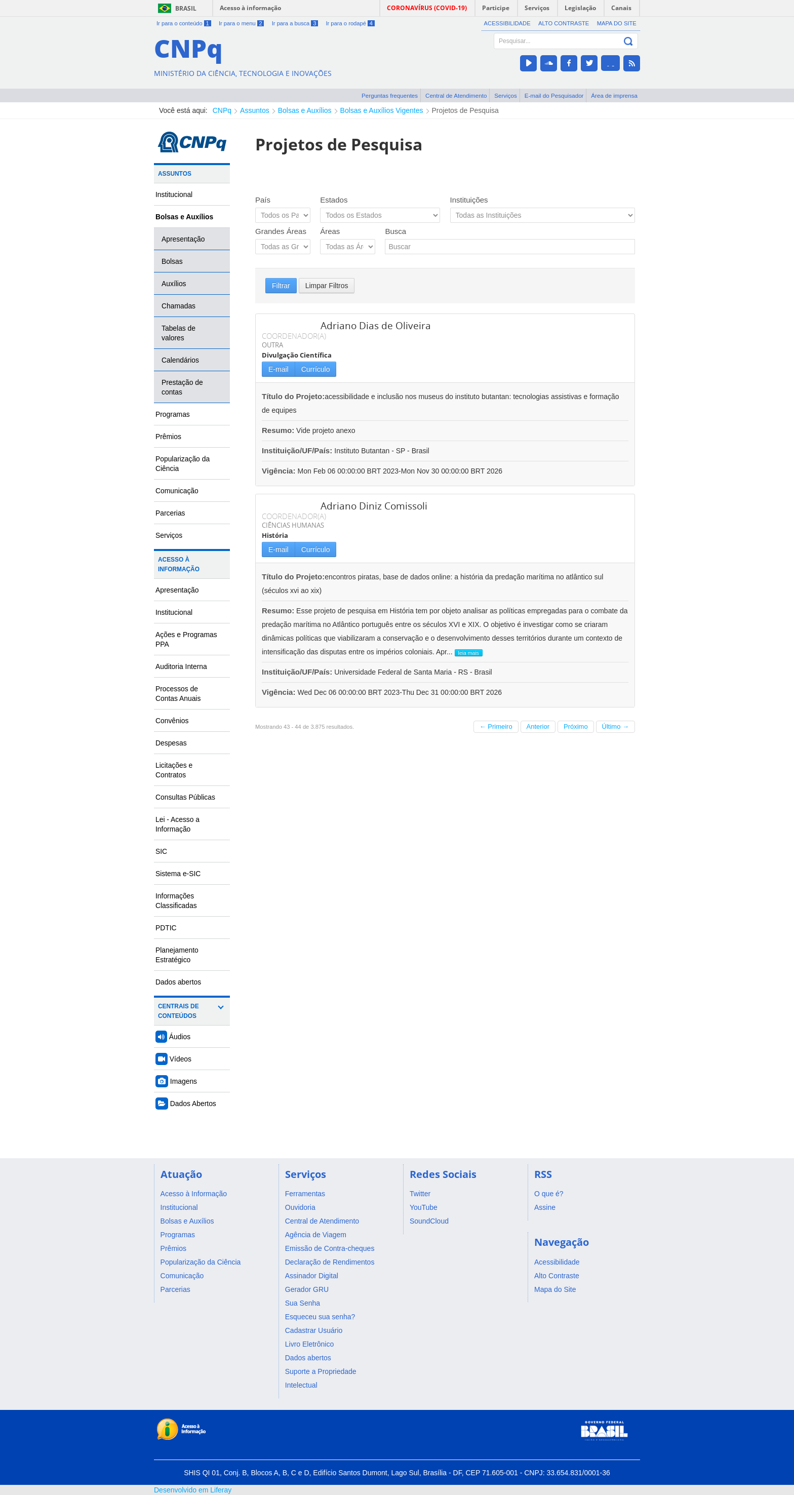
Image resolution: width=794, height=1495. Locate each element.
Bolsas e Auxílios (305, 110)
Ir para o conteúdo (183, 23)
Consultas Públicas (185, 797)
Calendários (180, 360)
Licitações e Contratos (173, 770)
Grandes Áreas (280, 231)
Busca (395, 231)
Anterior (538, 726)
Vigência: (280, 470)
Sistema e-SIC (178, 874)
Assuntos (254, 110)
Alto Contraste (563, 23)
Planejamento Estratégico (176, 955)
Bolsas (172, 261)
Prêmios (168, 436)
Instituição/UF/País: (298, 450)
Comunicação (176, 491)
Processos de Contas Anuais (178, 693)
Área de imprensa (614, 95)
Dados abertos (178, 982)
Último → (615, 726)
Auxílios (174, 284)
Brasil (185, 8)
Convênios (172, 721)
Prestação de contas (182, 387)
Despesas (171, 743)
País (262, 199)
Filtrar (281, 286)
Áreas (330, 231)
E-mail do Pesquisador (554, 95)
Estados (333, 199)
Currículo (315, 369)
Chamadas (178, 306)
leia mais (468, 653)
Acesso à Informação (179, 564)
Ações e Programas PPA (186, 639)
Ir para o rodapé (350, 23)
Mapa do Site (617, 23)
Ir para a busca (295, 23)
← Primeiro (496, 726)
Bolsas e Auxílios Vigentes (381, 110)
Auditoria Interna (181, 666)
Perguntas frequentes (390, 95)
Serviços (505, 95)
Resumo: (278, 430)
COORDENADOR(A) (294, 336)
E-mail (278, 369)
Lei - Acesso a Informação (177, 824)
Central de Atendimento (456, 95)
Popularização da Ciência (182, 464)
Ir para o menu (241, 23)
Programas (172, 414)
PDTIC (166, 928)
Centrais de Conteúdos (178, 1011)
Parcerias (170, 513)
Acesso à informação (250, 8)
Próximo (576, 726)
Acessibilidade (507, 23)
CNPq (222, 110)
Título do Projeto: (293, 396)
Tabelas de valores (178, 333)
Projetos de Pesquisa (465, 110)
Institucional (173, 194)
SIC (161, 851)
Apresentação (183, 239)
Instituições (469, 199)
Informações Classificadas (176, 901)
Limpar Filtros (326, 286)
